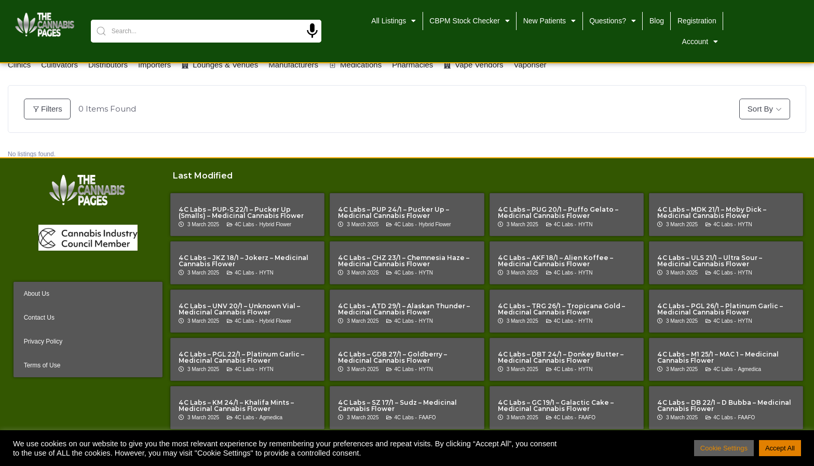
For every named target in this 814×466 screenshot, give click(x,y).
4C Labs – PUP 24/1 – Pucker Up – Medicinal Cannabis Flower (393, 212)
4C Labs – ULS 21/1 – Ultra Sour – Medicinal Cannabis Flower (709, 261)
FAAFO (427, 417)
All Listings (393, 21)
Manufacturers (293, 65)
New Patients (549, 21)
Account (700, 41)
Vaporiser (529, 65)
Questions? (612, 21)
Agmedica (749, 369)
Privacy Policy (43, 341)
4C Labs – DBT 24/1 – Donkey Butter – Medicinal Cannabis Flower (560, 357)
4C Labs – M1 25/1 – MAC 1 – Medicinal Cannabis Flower (718, 357)
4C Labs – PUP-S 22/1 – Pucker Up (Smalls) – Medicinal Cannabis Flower (241, 212)
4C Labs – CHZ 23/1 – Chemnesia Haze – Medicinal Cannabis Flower (403, 261)
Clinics (19, 65)
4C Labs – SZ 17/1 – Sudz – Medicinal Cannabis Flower (397, 406)
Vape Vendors (473, 65)
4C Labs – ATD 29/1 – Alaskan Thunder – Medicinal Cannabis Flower (404, 309)
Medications (355, 65)
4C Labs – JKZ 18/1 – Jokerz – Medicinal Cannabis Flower (243, 261)
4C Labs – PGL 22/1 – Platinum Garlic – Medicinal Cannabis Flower (241, 357)
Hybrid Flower (276, 224)
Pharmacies (412, 65)
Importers (154, 65)
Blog (656, 21)
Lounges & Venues (219, 65)
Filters (47, 108)
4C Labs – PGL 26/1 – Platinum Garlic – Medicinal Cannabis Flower (720, 309)
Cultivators (59, 65)
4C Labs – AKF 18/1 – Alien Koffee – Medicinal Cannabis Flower (555, 261)
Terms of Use (42, 365)
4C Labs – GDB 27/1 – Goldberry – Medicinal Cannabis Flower (392, 357)
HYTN (585, 224)
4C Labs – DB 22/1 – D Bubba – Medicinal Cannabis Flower (724, 406)
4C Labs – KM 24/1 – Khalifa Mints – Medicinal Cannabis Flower (236, 406)
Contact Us (39, 317)
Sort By (760, 108)
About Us (36, 293)
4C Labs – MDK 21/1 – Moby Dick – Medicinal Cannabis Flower (711, 212)
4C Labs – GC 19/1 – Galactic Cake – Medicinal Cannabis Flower (556, 406)
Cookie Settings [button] (724, 448)
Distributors (108, 65)
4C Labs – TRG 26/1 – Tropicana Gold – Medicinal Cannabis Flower (561, 309)
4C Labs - (246, 224)
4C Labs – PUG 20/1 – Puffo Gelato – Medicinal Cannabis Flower (558, 212)
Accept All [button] (780, 448)
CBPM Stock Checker (469, 21)
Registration (696, 21)
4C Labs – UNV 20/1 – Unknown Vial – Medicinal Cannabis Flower (239, 309)
